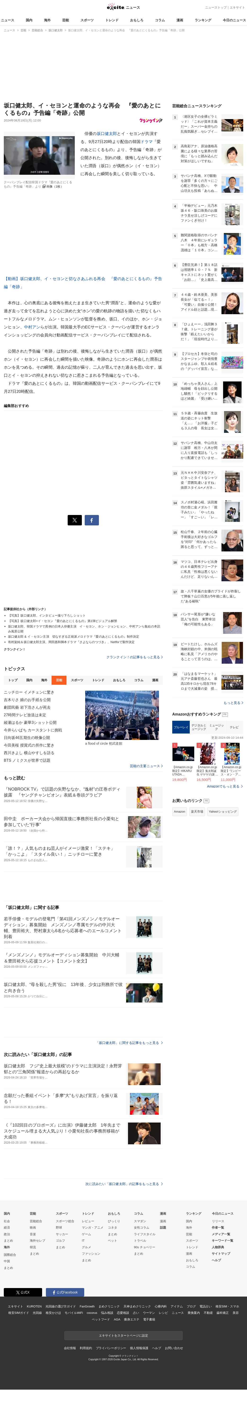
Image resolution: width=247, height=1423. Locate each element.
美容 (236, 1313)
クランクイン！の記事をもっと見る (134, 657)
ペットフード (101, 1319)
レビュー (88, 1221)
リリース (218, 1221)
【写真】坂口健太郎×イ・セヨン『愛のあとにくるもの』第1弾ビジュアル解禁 (62, 621)
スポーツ (87, 20)
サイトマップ (221, 1253)
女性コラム (141, 1227)
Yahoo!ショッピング (223, 811)
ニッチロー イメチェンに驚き (29, 692)
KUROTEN (34, 1306)
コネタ (112, 1227)
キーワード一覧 (222, 1240)
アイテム (177, 1306)
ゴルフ (60, 1240)
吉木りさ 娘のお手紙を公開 (27, 700)
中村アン (32, 327)
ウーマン (149, 1313)
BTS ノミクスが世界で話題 (27, 760)
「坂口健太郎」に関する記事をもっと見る (129, 1043)
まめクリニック (109, 1306)
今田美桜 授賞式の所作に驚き (29, 745)
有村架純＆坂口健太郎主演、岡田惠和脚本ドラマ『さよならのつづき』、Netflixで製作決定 (71, 642)
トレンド (112, 20)
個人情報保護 (139, 1348)
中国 (7, 1261)
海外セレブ (37, 1240)
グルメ (86, 1247)
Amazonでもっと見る (223, 786)
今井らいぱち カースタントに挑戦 (33, 730)
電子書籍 (149, 1319)
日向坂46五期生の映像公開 (27, 738)
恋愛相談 (123, 1313)
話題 (163, 1227)
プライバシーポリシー (111, 1348)
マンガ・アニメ (92, 1227)
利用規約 (86, 1348)
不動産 (208, 1313)
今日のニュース (234, 20)
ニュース (7, 20)
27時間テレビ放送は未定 (25, 715)
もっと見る (233, 703)
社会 (7, 1221)
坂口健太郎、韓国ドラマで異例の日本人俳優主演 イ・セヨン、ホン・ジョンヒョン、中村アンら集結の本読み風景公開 (84, 629)
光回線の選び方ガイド (60, 1306)
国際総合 (10, 1255)
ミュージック (216, 727)
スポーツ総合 (65, 1221)
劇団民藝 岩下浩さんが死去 (27, 707)
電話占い (205, 1306)
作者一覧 (218, 1227)
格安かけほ (53, 1313)
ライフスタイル (144, 1234)
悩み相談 (107, 1313)
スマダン (140, 1221)
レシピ (163, 1313)
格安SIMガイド (18, 1313)
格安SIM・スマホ (227, 1306)
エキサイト (237, 7)
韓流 (33, 1247)
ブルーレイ (181, 727)
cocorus (92, 1313)
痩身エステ (131, 1319)
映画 (33, 1227)
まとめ (8, 1240)
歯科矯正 (222, 1313)
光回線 (37, 1313)
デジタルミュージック (198, 727)
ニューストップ (216, 7)
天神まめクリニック (137, 1306)
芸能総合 (36, 1221)
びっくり (114, 1221)
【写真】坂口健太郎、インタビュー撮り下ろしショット (47, 615)
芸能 (65, 20)
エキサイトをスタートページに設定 (123, 1335)
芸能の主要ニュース (146, 766)
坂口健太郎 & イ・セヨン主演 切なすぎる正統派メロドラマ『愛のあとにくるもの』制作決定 (73, 636)
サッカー (62, 1234)
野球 (59, 1227)
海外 (47, 20)
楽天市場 (197, 811)
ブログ (191, 1306)
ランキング (203, 20)
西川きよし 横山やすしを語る (29, 753)
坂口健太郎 (107, 133)
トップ (12, 680)
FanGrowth (87, 1306)
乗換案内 (194, 1313)
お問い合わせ (174, 1348)
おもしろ (136, 20)
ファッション (91, 1253)
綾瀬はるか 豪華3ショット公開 (30, 722)
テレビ (234, 727)
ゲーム (86, 1234)
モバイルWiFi (74, 1313)
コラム (160, 20)
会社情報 (70, 1348)
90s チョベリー (144, 1247)
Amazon (179, 811)
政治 (7, 1234)
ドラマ (147, 141)
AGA (117, 1319)
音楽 (33, 1234)
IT (83, 1240)
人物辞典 (218, 1247)
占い (136, 1313)
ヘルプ (216, 1260)
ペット (112, 1240)
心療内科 (161, 1306)
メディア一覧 (221, 1234)
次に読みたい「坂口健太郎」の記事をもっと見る (124, 1184)
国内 (29, 20)
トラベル (140, 1240)
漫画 (179, 20)
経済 (7, 1227)
